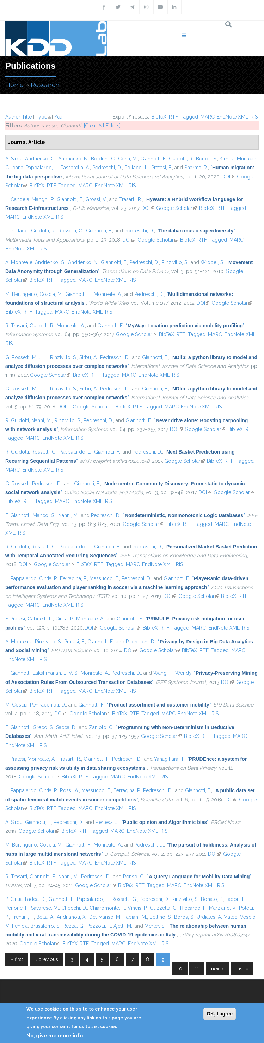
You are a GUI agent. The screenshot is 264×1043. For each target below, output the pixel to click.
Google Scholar (176, 208)
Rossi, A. (69, 790)
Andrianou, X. (72, 917)
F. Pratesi (15, 618)
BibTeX (158, 117)
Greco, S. (43, 727)
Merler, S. (155, 926)
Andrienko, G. (40, 159)
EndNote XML (232, 117)
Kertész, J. (107, 822)
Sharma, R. (196, 167)
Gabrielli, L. (40, 618)
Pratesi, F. (161, 167)
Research (45, 85)
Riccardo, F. (193, 908)
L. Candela (17, 199)
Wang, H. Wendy (172, 673)
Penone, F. (17, 908)
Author (12, 117)
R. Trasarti (16, 325)
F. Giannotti (17, 515)
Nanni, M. (41, 420)
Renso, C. (134, 876)
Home (14, 85)
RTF (173, 117)
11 (197, 968)
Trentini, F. (22, 917)
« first (17, 959)
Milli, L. (40, 357)
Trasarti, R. (130, 199)
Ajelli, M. (122, 926)
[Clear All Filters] (102, 125)
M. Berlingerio (21, 294)
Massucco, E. (104, 578)
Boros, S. (184, 917)
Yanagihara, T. (169, 759)
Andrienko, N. (73, 159)
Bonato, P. (212, 899)
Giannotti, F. (153, 159)
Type (41, 117)
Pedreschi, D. (107, 167)
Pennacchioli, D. (48, 705)
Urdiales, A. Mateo (217, 917)
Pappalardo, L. (42, 167)
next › (217, 968)
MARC (208, 117)
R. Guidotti (17, 420)
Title (27, 117)
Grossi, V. (96, 199)
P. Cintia (14, 899)
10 (179, 968)
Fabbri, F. (236, 899)
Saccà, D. (66, 727)
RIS (254, 117)
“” (195, 231)
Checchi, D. (74, 908)
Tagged (189, 117)
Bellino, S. (160, 917)
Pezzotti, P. (99, 926)
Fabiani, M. (135, 917)
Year (59, 117)
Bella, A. (45, 917)
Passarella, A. (75, 167)
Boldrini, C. (103, 159)
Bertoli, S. (206, 159)
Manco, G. (44, 515)
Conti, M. (128, 159)
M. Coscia (16, 705)
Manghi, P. (43, 199)
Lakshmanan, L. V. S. (55, 673)
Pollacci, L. (136, 167)
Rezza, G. (73, 926)
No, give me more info (54, 1035)
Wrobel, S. (212, 262)
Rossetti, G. (71, 231)
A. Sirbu (14, 159)
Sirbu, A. (88, 357)
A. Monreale (18, 262)
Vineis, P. (137, 908)
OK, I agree (220, 1014)
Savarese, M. (45, 908)
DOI (228, 177)
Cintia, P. (48, 578)
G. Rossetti (17, 357)
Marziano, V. (223, 908)
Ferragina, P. (73, 578)
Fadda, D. (35, 899)
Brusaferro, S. (45, 926)
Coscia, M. (51, 294)
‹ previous (46, 959)
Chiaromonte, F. (107, 908)
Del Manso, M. (105, 917)
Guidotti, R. (181, 159)
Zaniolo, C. (101, 727)
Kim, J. (227, 159)
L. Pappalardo (21, 578)
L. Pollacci (17, 231)
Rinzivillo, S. (174, 262)
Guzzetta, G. (164, 908)
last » (242, 968)
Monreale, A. (108, 294)
